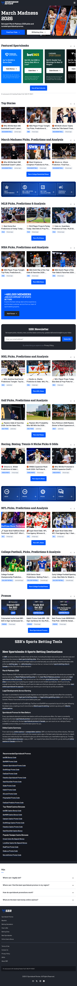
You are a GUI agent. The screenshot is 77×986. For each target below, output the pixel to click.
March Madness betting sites (25, 677)
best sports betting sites (27, 659)
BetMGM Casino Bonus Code (12, 815)
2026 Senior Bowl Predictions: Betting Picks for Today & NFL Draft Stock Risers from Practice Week (38, 575)
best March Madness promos (50, 677)
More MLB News (38, 238)
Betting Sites (5, 931)
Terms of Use (5, 946)
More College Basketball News (38, 174)
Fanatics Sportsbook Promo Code (14, 778)
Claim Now (33, 70)
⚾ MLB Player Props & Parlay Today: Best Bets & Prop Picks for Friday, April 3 (38, 227)
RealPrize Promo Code (10, 847)
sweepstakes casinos (33, 732)
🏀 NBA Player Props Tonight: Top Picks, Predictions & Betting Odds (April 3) (38, 127)
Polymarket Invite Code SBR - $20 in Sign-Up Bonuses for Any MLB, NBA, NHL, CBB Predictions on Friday (12, 619)
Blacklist (4, 920)
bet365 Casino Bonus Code (12, 811)
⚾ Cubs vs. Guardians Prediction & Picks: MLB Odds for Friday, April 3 (63, 227)
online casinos (19, 732)
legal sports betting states (28, 697)
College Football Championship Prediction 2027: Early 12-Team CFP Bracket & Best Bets (11, 575)
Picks (13, 32)
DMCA (3, 957)
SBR (5, 657)
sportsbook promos (23, 719)
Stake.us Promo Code (10, 851)
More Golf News (38, 435)
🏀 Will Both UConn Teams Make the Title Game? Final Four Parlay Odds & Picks (62, 127)
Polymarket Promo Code (11, 798)
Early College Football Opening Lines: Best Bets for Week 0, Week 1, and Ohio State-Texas (64, 575)
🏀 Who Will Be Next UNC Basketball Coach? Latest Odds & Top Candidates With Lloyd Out (12, 127)
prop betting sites (52, 679)
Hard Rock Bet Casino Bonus (12, 831)
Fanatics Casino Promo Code (13, 827)
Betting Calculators (7, 924)
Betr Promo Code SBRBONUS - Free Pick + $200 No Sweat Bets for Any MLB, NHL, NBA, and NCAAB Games (64, 619)
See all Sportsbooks (38, 88)
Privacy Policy (49, 345)
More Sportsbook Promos (38, 630)
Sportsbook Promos (7, 917)
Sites (39, 32)
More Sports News (38, 479)
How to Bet (5, 928)
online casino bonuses (15, 739)
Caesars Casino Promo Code (12, 819)
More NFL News (38, 543)
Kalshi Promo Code (9, 790)
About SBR (5, 961)
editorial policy (26, 664)
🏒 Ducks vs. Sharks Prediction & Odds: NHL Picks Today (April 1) (38, 380)
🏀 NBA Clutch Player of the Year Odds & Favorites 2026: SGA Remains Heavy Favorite (63, 271)
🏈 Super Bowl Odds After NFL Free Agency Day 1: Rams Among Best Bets (63, 532)
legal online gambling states (50, 697)
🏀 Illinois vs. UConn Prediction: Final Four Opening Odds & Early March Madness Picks (63, 163)
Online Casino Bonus (8, 939)
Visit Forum (12, 313)
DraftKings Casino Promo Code (13, 823)
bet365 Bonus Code (9, 757)
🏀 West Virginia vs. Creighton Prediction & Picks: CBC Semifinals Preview (38, 163)
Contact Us (5, 950)
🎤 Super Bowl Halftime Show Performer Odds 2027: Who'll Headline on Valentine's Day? (13, 532)
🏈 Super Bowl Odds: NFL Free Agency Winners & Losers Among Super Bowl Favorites (37, 532)
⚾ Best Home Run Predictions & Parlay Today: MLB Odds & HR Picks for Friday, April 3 (12, 227)
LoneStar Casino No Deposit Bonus (15, 843)
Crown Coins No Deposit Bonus (13, 839)
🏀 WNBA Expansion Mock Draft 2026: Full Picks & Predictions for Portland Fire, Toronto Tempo (38, 468)
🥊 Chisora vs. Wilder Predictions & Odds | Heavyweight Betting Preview (12, 468)
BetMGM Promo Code (10, 761)
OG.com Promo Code (10, 794)
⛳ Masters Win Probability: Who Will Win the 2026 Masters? (38, 424)
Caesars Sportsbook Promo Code (14, 765)
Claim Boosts (54, 70)
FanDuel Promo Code (10, 774)
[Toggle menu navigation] (74, 3)
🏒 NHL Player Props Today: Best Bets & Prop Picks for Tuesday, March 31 (63, 380)
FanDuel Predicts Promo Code (13, 803)
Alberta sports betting (41, 706)
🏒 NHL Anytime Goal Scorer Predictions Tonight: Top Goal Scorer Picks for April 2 (13, 380)
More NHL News (38, 391)
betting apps (13, 664)
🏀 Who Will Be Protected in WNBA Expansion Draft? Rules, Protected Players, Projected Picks (63, 468)
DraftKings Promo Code (11, 769)
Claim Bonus (11, 69)
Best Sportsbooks (7, 935)
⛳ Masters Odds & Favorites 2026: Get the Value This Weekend (12, 424)
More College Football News (38, 586)
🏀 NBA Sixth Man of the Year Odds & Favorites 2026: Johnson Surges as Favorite (38, 271)
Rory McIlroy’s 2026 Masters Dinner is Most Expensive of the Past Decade (63, 424)
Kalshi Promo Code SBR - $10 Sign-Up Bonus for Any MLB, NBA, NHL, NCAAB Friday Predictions (38, 619)
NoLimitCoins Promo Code (12, 855)
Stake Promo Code (9, 786)
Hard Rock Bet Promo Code (12, 782)
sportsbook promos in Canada (34, 721)
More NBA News (38, 282)
